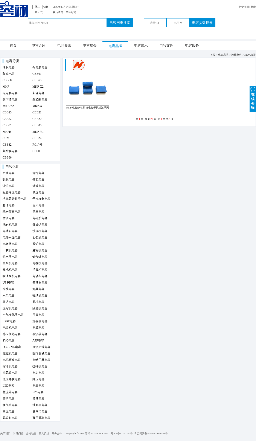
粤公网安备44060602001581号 (151, 433)
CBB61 (36, 73)
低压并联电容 (12, 379)
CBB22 (7, 119)
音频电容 (38, 398)
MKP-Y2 (8, 106)
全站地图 (31, 433)
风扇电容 (38, 211)
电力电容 (38, 372)
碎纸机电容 (39, 295)
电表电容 (38, 385)
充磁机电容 (10, 353)
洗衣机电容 (10, 224)
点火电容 (38, 205)
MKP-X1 (38, 106)
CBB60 (7, 80)
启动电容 (9, 173)
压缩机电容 (10, 308)
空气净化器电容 (13, 314)
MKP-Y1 (38, 131)
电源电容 (38, 327)
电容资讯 (64, 45)
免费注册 (244, 6)
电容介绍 (39, 45)
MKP (6, 86)
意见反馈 (44, 433)
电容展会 (90, 45)
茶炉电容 (38, 244)
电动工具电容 (41, 360)
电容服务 (192, 45)
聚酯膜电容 (10, 151)
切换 (46, 6)
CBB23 (7, 112)
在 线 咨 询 (253, 98)
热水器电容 (10, 256)
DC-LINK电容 (12, 347)
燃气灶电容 (39, 256)
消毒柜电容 (39, 269)
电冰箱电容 (10, 231)
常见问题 (18, 433)
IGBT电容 (9, 321)
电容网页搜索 (120, 22)
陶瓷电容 (9, 73)
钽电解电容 (10, 93)
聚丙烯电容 (10, 99)
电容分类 (12, 61)
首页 (13, 45)
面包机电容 (39, 237)
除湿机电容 (39, 308)
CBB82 (7, 144)
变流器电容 (39, 334)
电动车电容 (39, 276)
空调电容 (9, 218)
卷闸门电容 (39, 411)
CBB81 (7, 125)
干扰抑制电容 (41, 198)
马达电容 (9, 302)
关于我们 (5, 433)
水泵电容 (9, 295)
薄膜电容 (9, 67)
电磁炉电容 (39, 218)
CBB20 (36, 119)
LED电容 (8, 385)
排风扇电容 (10, 372)
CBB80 (36, 125)
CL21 (6, 138)
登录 (253, 6)
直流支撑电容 (41, 347)
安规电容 (38, 93)
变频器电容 (39, 282)
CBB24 (36, 138)
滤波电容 (38, 186)
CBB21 (36, 112)
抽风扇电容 (39, 405)
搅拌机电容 (39, 366)
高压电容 (9, 411)
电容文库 (166, 45)
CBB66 (7, 157)
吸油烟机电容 (12, 276)
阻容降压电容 (12, 192)
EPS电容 (38, 392)
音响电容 (9, 398)
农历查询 (58, 12)
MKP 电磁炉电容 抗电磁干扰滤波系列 (87, 107)
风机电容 (38, 302)
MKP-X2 (38, 86)
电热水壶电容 (12, 237)
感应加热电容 (12, 334)
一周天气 (37, 12)
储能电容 (38, 179)
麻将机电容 (39, 250)
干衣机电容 (10, 250)
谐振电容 (9, 186)
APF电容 (38, 340)
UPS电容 (8, 282)
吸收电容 (9, 179)
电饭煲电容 (10, 244)
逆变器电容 (39, 321)
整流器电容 (10, 392)
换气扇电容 (10, 405)
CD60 (36, 151)
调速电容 (38, 192)
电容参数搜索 (202, 22)
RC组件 (37, 144)
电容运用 (12, 166)
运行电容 (38, 173)
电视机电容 (39, 263)
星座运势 (71, 12)
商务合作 (57, 433)
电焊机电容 (10, 327)
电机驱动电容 (12, 360)
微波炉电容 (39, 224)
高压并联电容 (41, 418)
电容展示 (141, 45)
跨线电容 (9, 289)
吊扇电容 (38, 314)
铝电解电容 (39, 67)
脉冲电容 (9, 205)
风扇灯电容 (10, 418)
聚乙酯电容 (39, 99)
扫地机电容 (10, 269)
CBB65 (36, 80)
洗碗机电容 (39, 231)
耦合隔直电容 (12, 211)
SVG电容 (9, 340)
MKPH (7, 131)
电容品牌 (115, 46)
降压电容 (38, 379)
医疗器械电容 (41, 353)
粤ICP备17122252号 (122, 433)
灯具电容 (38, 289)
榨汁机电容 (10, 366)
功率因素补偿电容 (15, 198)
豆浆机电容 (10, 263)
